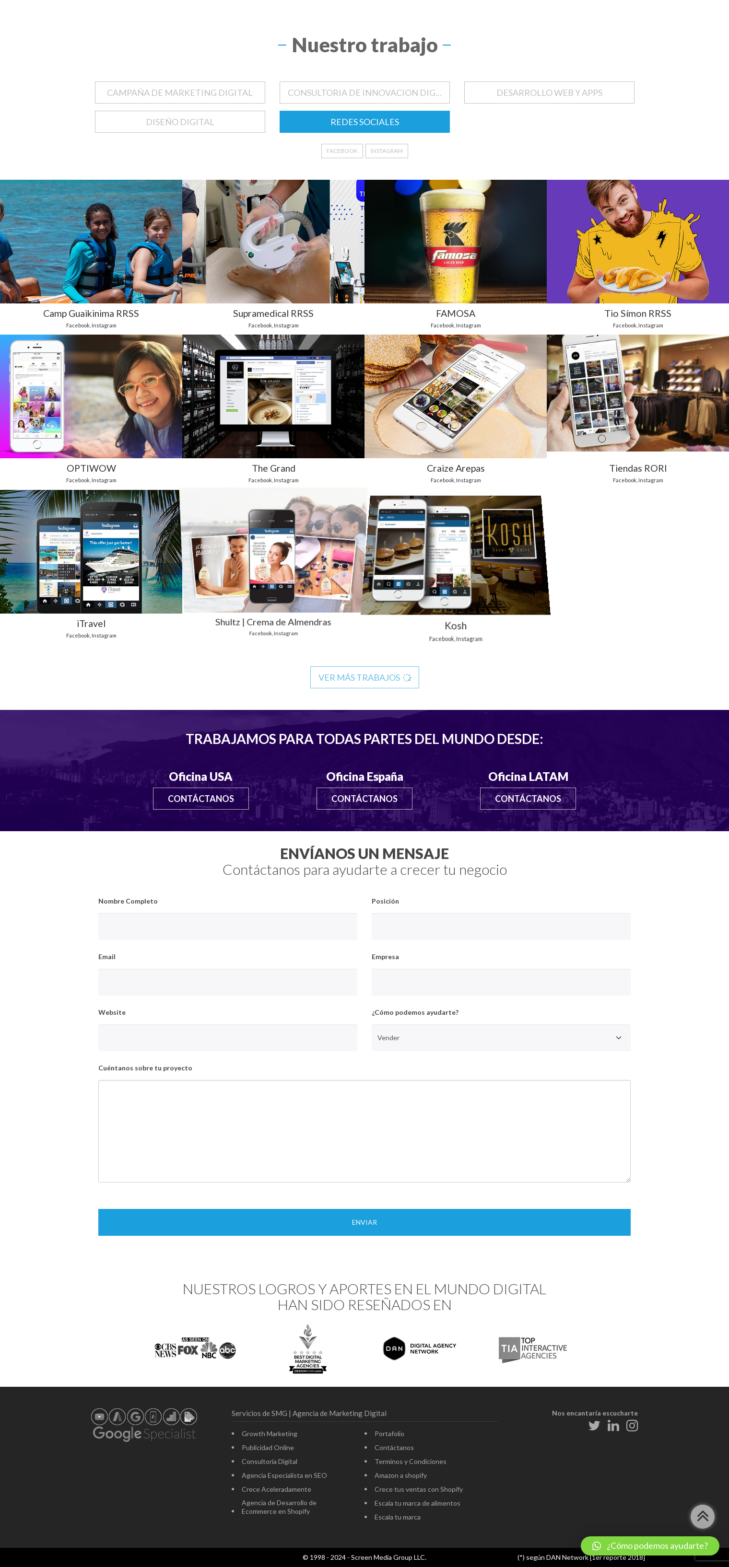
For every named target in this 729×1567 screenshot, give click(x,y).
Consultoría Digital (269, 1461)
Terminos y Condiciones (411, 1461)
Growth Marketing (269, 1433)
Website (112, 1012)
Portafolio (389, 1433)
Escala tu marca (398, 1517)
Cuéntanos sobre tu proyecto (145, 1068)
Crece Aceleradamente (276, 1489)
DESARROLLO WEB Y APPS (549, 92)
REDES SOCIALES (364, 121)
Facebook (342, 150)
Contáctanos (201, 798)
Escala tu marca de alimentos (417, 1503)
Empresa (385, 956)
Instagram (387, 150)
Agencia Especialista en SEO (284, 1475)
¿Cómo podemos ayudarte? (415, 1012)
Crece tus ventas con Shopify (419, 1489)
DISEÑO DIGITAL (180, 121)
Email (107, 956)
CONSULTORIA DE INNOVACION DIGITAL (369, 92)
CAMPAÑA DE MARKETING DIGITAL (180, 92)
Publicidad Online (268, 1447)
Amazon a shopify (401, 1475)
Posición (385, 901)
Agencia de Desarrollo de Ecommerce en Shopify (279, 1506)
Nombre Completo (128, 901)
